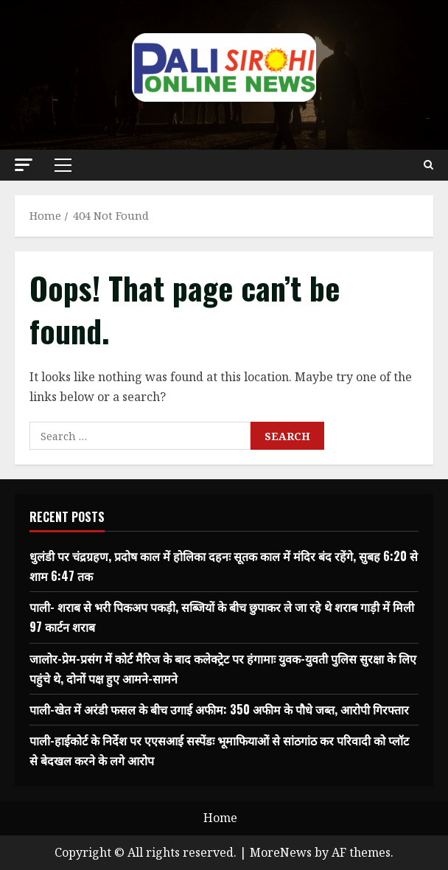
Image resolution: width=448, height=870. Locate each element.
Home (220, 818)
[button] (23, 165)
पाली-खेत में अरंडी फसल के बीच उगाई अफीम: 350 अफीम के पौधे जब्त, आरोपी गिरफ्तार (219, 709)
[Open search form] (428, 165)
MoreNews (281, 852)
